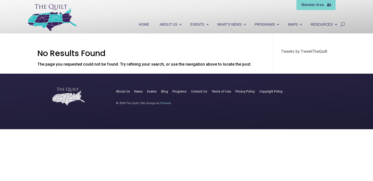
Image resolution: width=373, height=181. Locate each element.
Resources (322, 24)
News (138, 91)
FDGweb (165, 103)
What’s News (229, 24)
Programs (265, 24)
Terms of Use (221, 91)
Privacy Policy (245, 91)
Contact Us (199, 91)
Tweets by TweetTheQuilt (304, 51)
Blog (164, 91)
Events (197, 24)
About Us (168, 24)
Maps (293, 24)
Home (144, 24)
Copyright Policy (271, 91)
